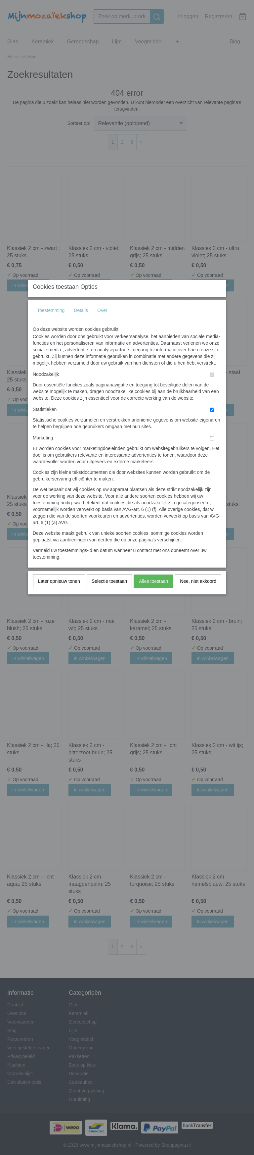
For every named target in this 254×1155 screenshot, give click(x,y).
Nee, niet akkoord (198, 594)
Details (81, 323)
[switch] (212, 388)
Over (102, 323)
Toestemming (50, 323)
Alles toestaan (153, 594)
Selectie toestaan (109, 594)
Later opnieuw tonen (59, 594)
